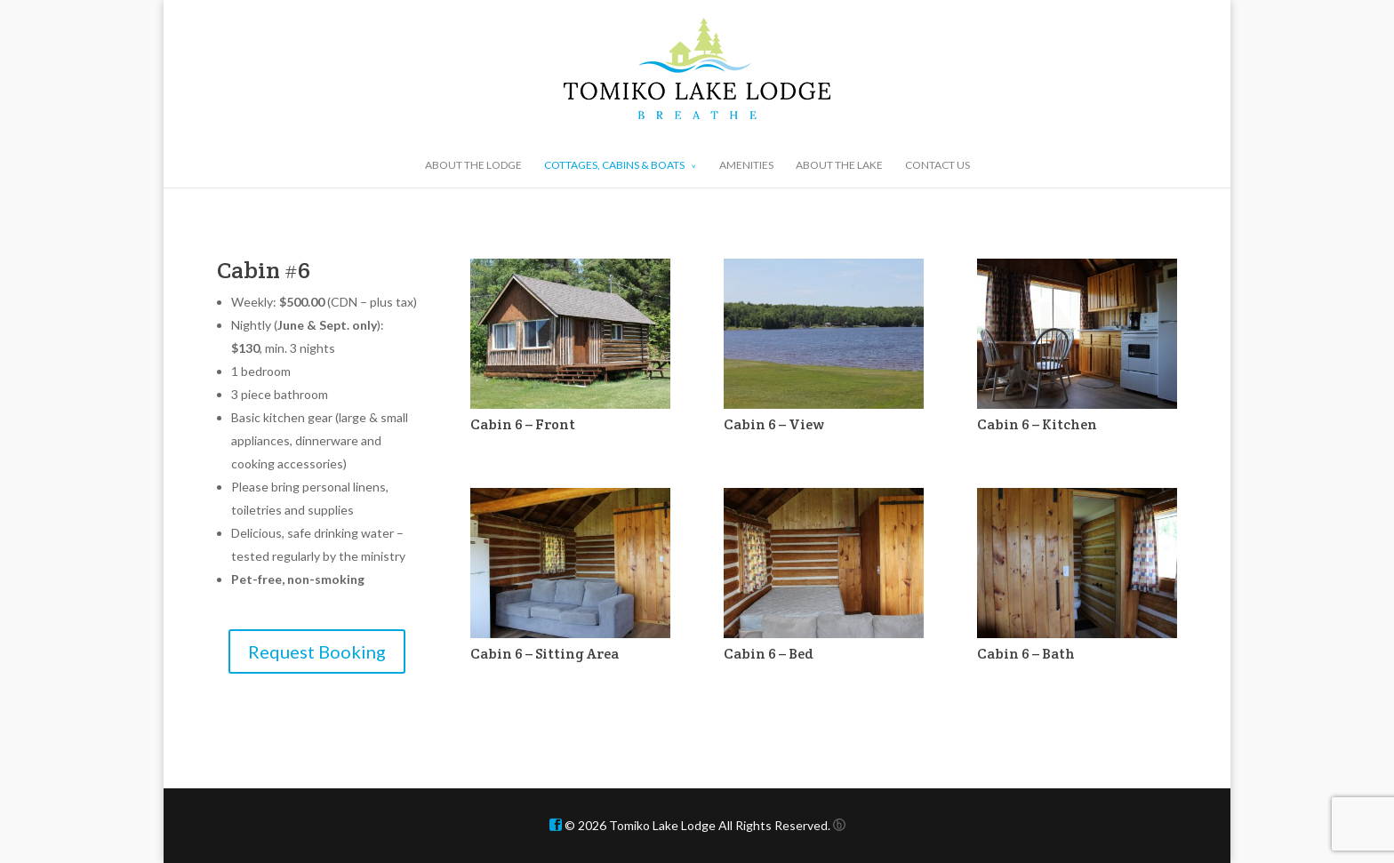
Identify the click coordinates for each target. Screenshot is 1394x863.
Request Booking (317, 651)
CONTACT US (937, 165)
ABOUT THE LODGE (473, 165)
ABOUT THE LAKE (839, 165)
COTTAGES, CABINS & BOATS (614, 165)
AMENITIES (746, 165)
